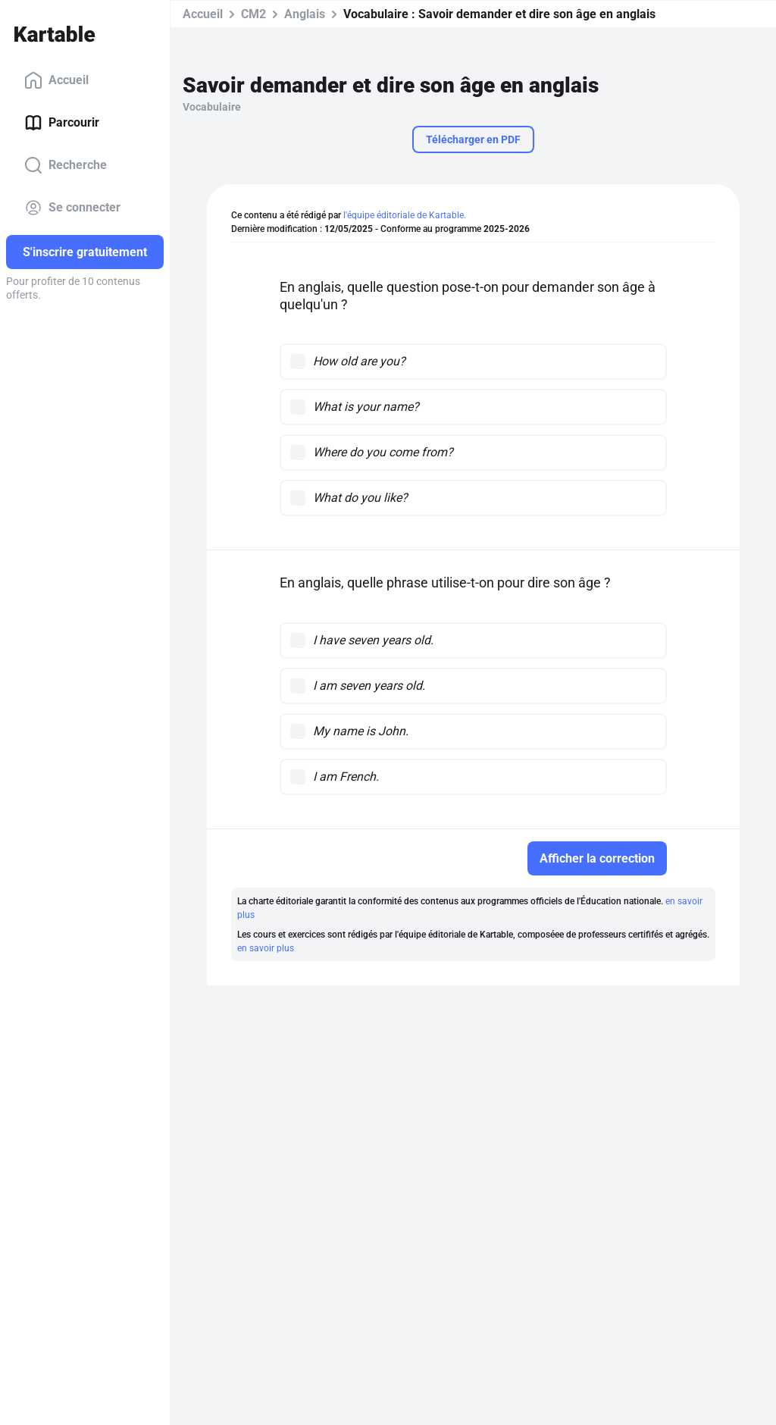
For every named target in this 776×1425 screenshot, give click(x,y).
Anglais (304, 14)
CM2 (253, 14)
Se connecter (72, 208)
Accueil (56, 80)
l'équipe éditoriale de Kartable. (404, 215)
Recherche (65, 165)
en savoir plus (265, 948)
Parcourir (61, 123)
